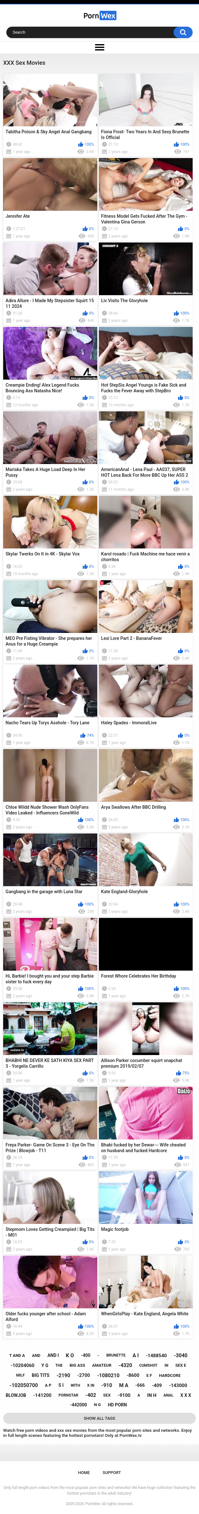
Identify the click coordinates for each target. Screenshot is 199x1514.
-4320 (125, 1365)
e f (149, 1375)
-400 (86, 1355)
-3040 (181, 1355)
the (59, 1365)
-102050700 (24, 1385)
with (75, 1385)
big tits (40, 1375)
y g (44, 1365)
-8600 (133, 1375)
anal (168, 1395)
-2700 (83, 1375)
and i (53, 1355)
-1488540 (156, 1355)
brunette (115, 1355)
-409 (157, 1385)
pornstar (68, 1395)
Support (112, 1472)
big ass (77, 1365)
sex (107, 1395)
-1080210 (108, 1375)
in (166, 1365)
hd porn (117, 1404)
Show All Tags (99, 1418)
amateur (101, 1365)
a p (48, 1385)
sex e (180, 1365)
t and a (17, 1355)
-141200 (42, 1395)
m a (123, 1385)
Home (84, 1472)
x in (90, 1385)
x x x (186, 1395)
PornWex (92, 1504)
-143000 (178, 1385)
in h (151, 1395)
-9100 (124, 1395)
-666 (140, 1385)
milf (20, 1375)
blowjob (16, 1395)
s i (61, 1385)
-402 (90, 1395)
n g (97, 1404)
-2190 (63, 1375)
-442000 (78, 1404)
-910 (106, 1385)
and (36, 1355)
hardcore (170, 1375)
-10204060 (22, 1365)
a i (136, 1355)
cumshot (148, 1365)
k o (70, 1355)
